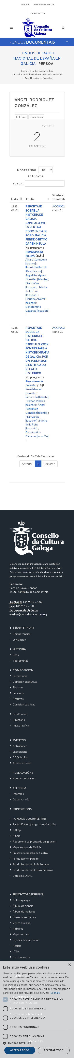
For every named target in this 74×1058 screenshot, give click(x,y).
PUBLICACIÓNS (23, 772)
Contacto (37, 13)
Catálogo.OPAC (22, 875)
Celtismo (21, 117)
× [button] (69, 964)
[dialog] (37, 1009)
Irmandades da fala (24, 917)
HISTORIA (19, 649)
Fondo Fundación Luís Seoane (31, 864)
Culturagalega (21, 900)
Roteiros (18, 928)
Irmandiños (36, 117)
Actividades (20, 746)
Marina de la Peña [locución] (36, 290)
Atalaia (17, 945)
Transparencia (44, 4)
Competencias (22, 633)
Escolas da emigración (26, 940)
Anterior (27, 463)
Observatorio (21, 799)
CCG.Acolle (20, 757)
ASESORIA (19, 788)
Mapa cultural (21, 934)
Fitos (16, 655)
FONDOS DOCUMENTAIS (29, 818)
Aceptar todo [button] (19, 1050)
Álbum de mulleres (24, 911)
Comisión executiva (25, 681)
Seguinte (49, 463)
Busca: (39, 183)
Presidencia (20, 676)
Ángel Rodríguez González (38, 77)
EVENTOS (19, 740)
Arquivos (18, 698)
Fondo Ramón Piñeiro (26, 858)
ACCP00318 (60, 327)
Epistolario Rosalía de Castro (30, 853)
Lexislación (19, 639)
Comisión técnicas (24, 704)
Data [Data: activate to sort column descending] (14, 199)
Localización (20, 714)
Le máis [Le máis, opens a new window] (55, 992)
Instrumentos (21, 957)
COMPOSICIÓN (23, 670)
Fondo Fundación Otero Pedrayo (33, 870)
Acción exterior (22, 763)
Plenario (18, 687)
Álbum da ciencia (23, 905)
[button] (37, 1043)
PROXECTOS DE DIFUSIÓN (28, 894)
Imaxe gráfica (21, 725)
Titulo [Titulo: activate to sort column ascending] (29, 199)
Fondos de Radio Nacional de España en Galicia (37, 58)
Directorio (19, 719)
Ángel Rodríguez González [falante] (36, 408)
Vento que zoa (21, 922)
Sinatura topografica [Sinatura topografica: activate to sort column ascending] (60, 197)
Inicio (25, 4)
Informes (18, 793)
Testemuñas (20, 660)
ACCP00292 (60, 206)
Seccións (18, 693)
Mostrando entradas (35, 172)
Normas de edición (24, 778)
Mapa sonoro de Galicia (27, 847)
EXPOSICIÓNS (22, 809)
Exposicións (20, 751)
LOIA (16, 951)
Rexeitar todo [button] (54, 1050)
